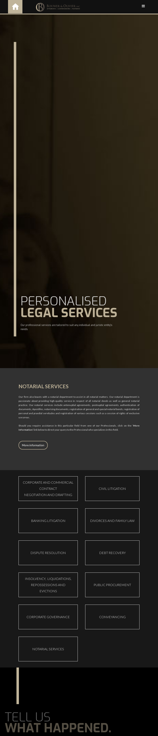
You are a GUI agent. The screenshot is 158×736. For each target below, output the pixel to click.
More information (33, 445)
